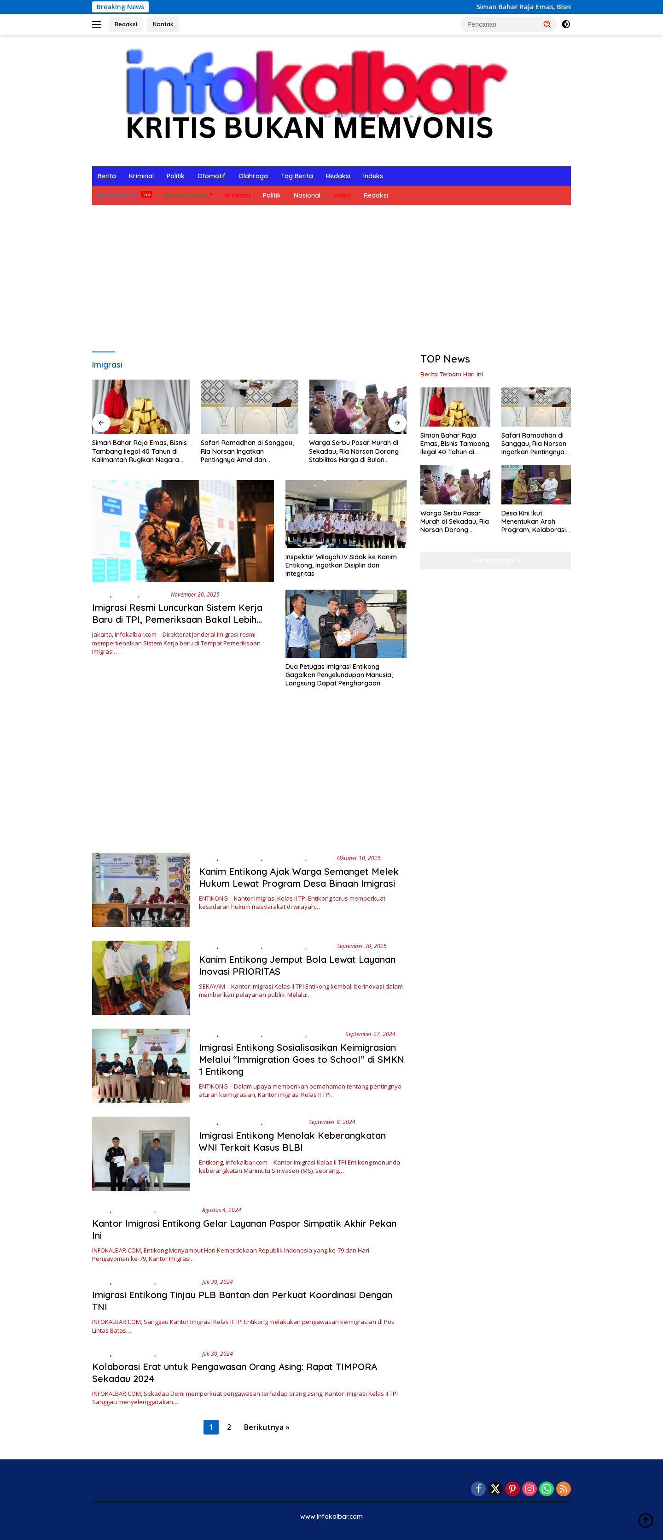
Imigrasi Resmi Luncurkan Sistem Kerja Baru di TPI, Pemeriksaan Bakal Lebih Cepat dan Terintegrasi (177, 619)
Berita (107, 176)
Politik (176, 176)
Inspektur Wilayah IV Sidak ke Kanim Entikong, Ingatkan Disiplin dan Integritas (341, 565)
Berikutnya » (267, 1427)
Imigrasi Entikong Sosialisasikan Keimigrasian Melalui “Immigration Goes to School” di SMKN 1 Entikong (301, 1059)
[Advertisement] (331, 278)
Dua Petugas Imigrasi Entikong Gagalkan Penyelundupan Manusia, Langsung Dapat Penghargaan (339, 674)
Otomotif (212, 176)
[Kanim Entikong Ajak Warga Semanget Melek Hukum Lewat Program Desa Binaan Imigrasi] (141, 890)
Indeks (373, 176)
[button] (547, 24)
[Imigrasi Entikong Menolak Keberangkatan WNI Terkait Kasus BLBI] (141, 1154)
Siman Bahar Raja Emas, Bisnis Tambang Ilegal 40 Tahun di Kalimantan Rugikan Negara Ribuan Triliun (139, 451)
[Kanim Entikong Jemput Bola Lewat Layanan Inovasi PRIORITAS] (141, 978)
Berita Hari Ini (118, 195)
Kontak (163, 24)
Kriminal (141, 176)
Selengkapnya (496, 560)
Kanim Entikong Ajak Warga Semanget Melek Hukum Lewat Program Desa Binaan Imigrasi (299, 877)
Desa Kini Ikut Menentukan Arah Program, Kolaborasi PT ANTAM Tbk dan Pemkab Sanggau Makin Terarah (533, 521)
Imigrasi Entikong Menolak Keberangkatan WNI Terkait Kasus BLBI (292, 1141)
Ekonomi (125, 594)
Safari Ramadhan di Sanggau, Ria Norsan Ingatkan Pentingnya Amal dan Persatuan (247, 451)
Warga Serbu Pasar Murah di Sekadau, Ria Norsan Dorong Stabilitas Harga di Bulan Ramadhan (354, 451)
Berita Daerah (186, 195)
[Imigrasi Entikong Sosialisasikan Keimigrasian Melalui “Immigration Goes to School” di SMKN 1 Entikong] (141, 1066)
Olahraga (253, 176)
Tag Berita (297, 176)
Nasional (307, 195)
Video (342, 195)
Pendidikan (325, 1034)
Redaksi (126, 24)
